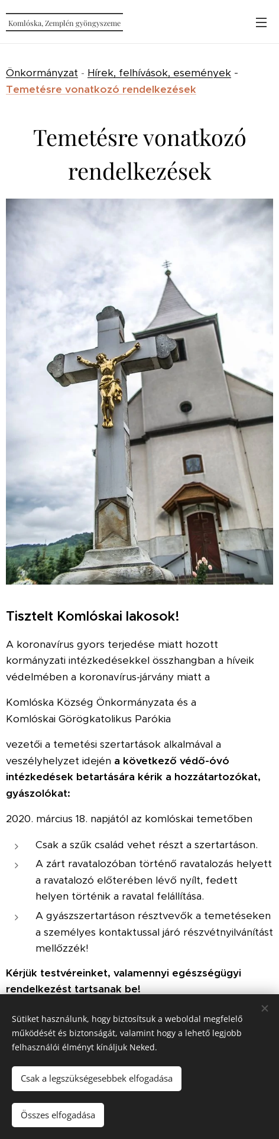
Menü (261, 22)
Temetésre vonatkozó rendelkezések (101, 89)
